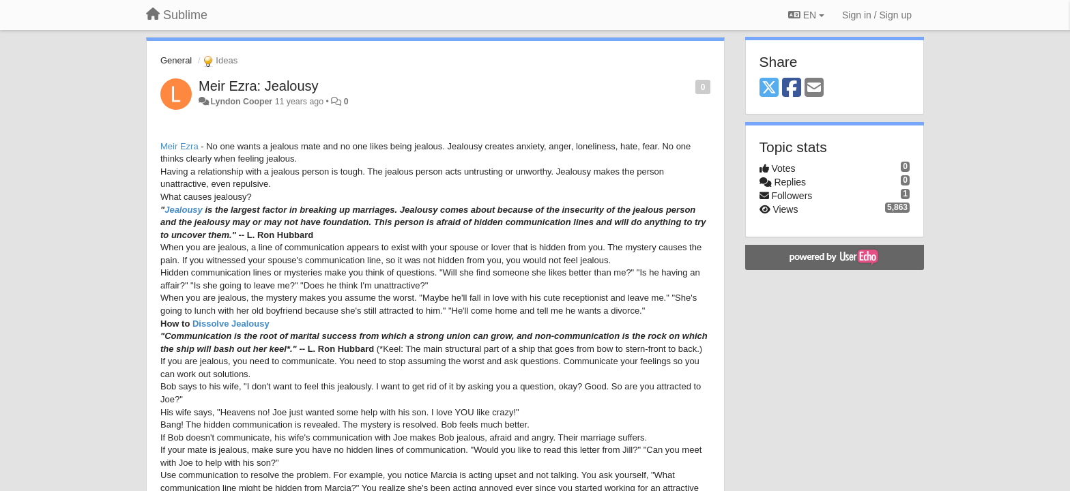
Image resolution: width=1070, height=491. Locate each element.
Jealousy (183, 210)
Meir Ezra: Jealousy (259, 85)
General (176, 60)
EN (806, 15)
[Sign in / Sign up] (877, 15)
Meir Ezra (179, 146)
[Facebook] (791, 88)
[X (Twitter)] (769, 88)
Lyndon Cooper (241, 101)
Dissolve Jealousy (231, 323)
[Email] (814, 88)
